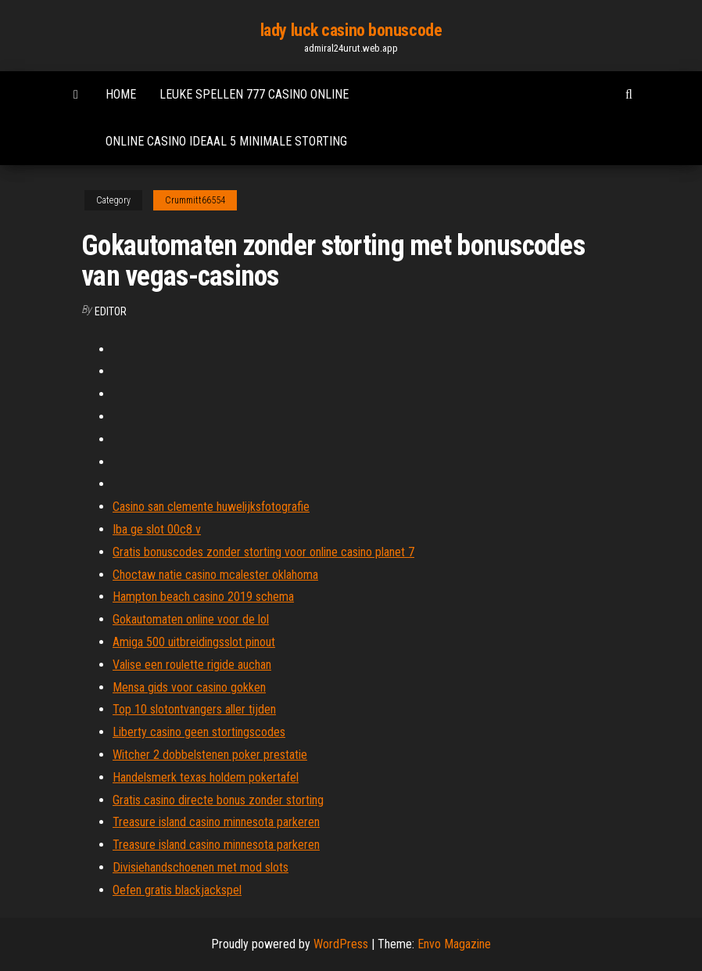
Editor (111, 311)
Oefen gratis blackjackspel (177, 890)
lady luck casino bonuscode (351, 30)
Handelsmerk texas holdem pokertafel (206, 777)
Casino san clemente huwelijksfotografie (211, 506)
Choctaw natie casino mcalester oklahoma (215, 574)
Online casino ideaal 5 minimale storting (226, 141)
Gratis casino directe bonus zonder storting (218, 800)
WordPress (340, 944)
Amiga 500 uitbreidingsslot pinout (194, 642)
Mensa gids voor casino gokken (189, 687)
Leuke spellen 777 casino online (254, 94)
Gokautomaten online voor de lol (191, 619)
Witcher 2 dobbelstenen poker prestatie (210, 754)
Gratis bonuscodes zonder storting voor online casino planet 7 (263, 552)
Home (121, 94)
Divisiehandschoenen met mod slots (200, 867)
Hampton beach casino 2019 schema (203, 596)
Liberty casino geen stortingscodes (199, 732)
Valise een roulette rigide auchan (192, 664)
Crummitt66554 (195, 200)
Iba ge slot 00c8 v (157, 529)
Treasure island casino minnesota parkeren (216, 822)
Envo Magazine (454, 944)
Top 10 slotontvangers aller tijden (194, 709)
